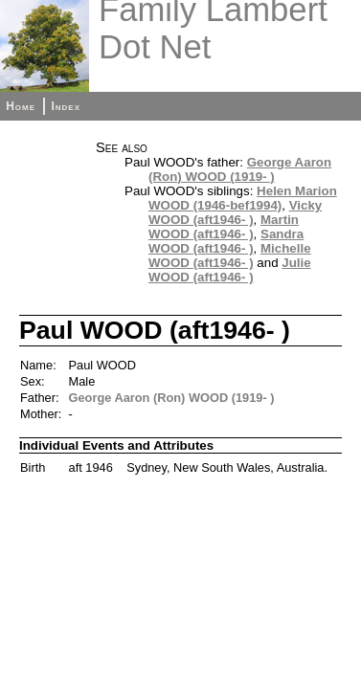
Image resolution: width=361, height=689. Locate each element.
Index (65, 106)
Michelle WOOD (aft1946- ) (229, 255)
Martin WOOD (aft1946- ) (223, 226)
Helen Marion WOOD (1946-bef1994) (242, 198)
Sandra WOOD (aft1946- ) (226, 241)
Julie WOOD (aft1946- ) (229, 270)
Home (20, 106)
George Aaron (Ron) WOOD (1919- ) (239, 169)
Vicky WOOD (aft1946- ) (235, 212)
